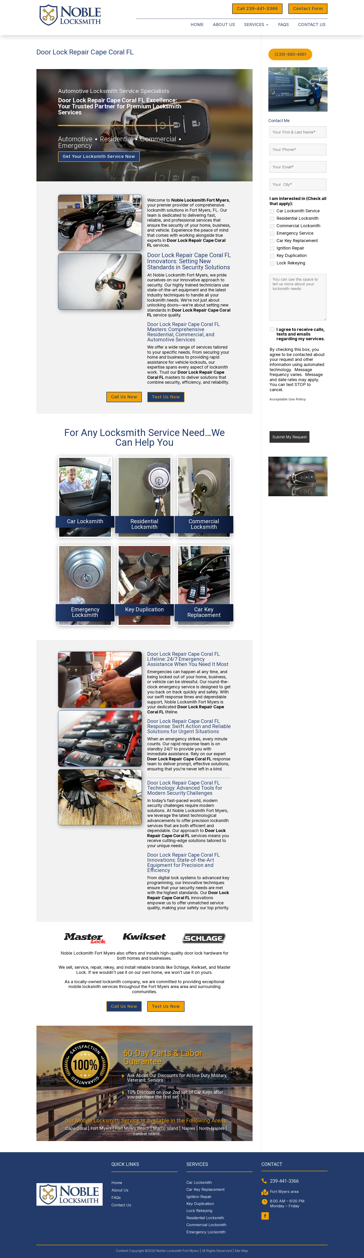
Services (254, 25)
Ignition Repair (290, 248)
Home (197, 25)
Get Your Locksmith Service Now (99, 156)
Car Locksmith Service (298, 211)
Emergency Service (294, 233)
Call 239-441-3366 (257, 8)
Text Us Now (166, 396)
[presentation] (305, 416)
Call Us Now (124, 396)
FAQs (283, 25)
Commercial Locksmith (298, 225)
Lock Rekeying (290, 263)
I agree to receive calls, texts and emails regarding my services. (300, 334)
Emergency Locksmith (205, 1232)
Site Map (241, 1251)
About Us (224, 25)
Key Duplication (291, 255)
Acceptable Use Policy (288, 399)
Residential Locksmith (297, 218)
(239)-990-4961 (290, 54)
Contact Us (311, 25)
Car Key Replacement (297, 240)
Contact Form (308, 8)
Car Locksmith (199, 1182)
